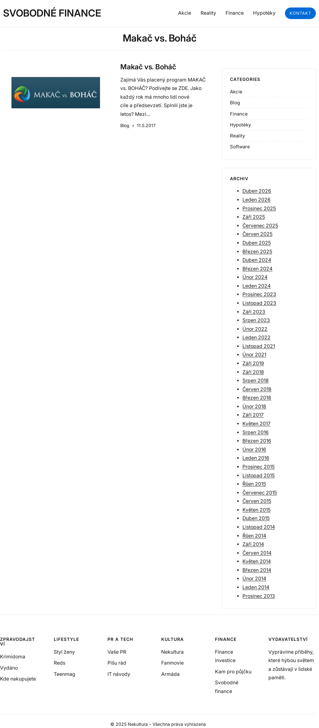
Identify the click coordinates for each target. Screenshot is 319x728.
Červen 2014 (257, 553)
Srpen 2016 (255, 432)
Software (240, 147)
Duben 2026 (256, 191)
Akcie (236, 92)
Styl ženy (64, 652)
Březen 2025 (257, 252)
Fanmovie (172, 663)
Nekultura (172, 652)
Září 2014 (253, 544)
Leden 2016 (255, 458)
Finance (239, 114)
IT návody (118, 674)
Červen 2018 (257, 389)
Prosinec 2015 (258, 467)
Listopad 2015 (258, 475)
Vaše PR (116, 652)
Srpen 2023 (256, 320)
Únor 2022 (254, 329)
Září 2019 (253, 363)
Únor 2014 (254, 579)
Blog (124, 125)
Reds (59, 663)
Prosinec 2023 (259, 294)
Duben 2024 (256, 260)
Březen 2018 (256, 398)
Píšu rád (116, 663)
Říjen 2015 (254, 484)
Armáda (170, 674)
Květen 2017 (256, 424)
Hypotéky (240, 125)
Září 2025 (253, 217)
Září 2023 (253, 312)
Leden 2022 (256, 337)
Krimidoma (12, 657)
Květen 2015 (256, 510)
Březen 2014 (256, 570)
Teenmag (64, 674)
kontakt (300, 13)
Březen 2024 (257, 269)
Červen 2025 (257, 234)
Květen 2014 (256, 561)
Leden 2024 (256, 286)
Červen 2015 (256, 501)
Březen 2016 (256, 441)
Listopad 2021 (258, 346)
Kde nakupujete (18, 679)
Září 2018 (253, 372)
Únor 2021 (254, 355)
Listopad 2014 (258, 527)
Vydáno (9, 668)
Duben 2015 (256, 518)
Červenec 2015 (259, 493)
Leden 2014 (255, 587)
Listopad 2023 (259, 303)
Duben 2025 (256, 243)
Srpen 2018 (255, 381)
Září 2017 (253, 415)
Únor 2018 (254, 406)
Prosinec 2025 (259, 208)
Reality (237, 136)
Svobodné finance (52, 13)
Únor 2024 (254, 277)
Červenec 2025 (260, 226)
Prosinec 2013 (258, 596)
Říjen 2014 (254, 536)
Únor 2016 (254, 450)
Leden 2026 (256, 200)
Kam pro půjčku (233, 672)
